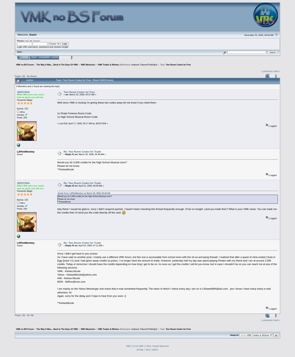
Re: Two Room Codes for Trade (82, 151)
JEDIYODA (23, 92)
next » (276, 71)
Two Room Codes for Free (79, 92)
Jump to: (234, 335)
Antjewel (135, 65)
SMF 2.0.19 (131, 346)
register (36, 40)
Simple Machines (160, 346)
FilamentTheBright (148, 65)
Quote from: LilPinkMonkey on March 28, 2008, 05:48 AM (84, 193)
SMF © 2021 (145, 346)
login (26, 40)
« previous (267, 71)
